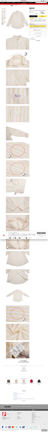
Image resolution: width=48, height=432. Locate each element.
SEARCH (19, 2)
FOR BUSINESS (33, 420)
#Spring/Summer (14, 5)
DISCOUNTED (24, 2)
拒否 (41, 429)
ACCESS (32, 418)
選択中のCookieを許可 (41, 427)
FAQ (32, 421)
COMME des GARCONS (19, 412)
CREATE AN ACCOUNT (34, 412)
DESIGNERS (13, 2)
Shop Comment (15, 395)
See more (23, 360)
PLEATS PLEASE (18, 417)
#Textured (17, 5)
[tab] (32, 18)
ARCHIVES (30, 2)
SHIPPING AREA (33, 417)
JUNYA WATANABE (19, 413)
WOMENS (2, 2)
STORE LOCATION (33, 415)
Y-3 (17, 415)
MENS (8, 2)
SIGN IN (32, 413)
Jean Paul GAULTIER (19, 418)
